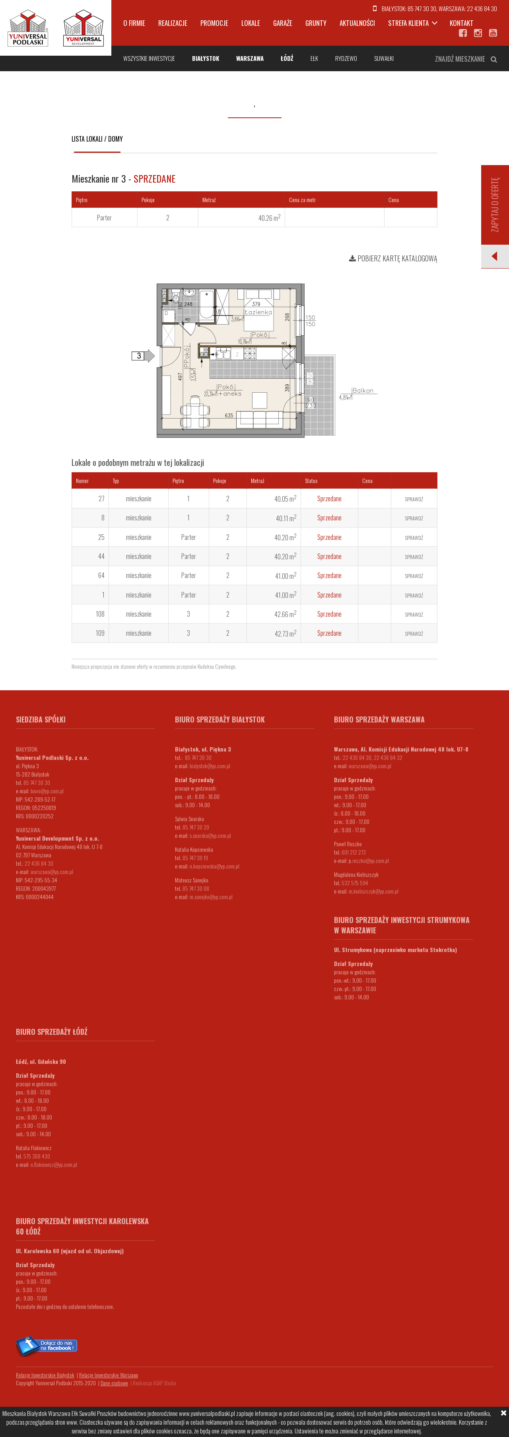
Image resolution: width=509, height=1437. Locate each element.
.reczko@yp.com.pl (370, 860)
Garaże (282, 23)
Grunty (315, 23)
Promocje (214, 23)
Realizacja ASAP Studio (154, 1383)
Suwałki (384, 58)
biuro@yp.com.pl (47, 791)
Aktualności (357, 23)
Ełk (314, 58)
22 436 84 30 (482, 8)
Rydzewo (346, 58)
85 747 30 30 (422, 8)
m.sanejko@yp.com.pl (211, 896)
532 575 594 (355, 882)
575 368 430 (36, 1156)
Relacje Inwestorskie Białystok (45, 1375)
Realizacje (172, 23)
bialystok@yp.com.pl (210, 765)
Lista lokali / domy (97, 139)
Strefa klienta (408, 23)
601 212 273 (354, 852)
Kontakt (462, 23)
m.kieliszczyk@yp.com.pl (373, 891)
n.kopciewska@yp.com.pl (214, 866)
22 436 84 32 (388, 757)
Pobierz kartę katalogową (393, 258)
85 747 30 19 (195, 857)
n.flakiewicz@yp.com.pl (54, 1164)
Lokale (250, 23)
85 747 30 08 (196, 888)
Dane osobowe (114, 1383)
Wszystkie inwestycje (149, 58)
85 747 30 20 (196, 827)
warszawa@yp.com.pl (52, 871)
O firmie (134, 23)
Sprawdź (414, 499)
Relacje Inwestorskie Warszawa (108, 1375)
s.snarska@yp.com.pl (210, 835)
